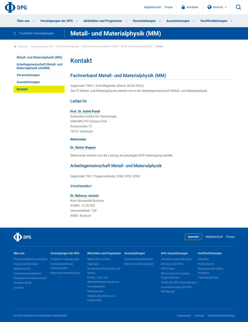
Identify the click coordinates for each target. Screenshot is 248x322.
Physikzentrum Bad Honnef (30, 278)
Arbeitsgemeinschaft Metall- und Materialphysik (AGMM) (39, 66)
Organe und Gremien (26, 263)
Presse (168, 7)
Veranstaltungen (144, 21)
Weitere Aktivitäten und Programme (101, 298)
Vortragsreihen (96, 286)
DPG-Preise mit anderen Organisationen (175, 275)
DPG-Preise (168, 268)
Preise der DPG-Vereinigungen (179, 282)
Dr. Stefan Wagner (83, 147)
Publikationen (206, 263)
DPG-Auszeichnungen (174, 253)
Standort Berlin (23, 282)
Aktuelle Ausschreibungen (176, 259)
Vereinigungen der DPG (56, 21)
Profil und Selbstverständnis (30, 259)
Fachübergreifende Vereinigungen (61, 266)
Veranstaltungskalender (138, 259)
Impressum (184, 315)
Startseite (21, 46)
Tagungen (93, 263)
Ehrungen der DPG (172, 263)
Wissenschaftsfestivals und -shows (104, 270)
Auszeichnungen (178, 21)
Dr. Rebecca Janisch (84, 196)
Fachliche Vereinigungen (67, 46)
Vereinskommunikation (27, 273)
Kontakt (22, 89)
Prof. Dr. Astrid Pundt (85, 111)
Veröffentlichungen (213, 21)
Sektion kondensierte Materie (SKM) (100, 46)
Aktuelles (203, 259)
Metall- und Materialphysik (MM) (137, 46)
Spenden (193, 236)
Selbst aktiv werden (98, 259)
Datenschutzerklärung (221, 315)
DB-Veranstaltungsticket (139, 263)
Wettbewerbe (95, 291)
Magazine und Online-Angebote (211, 270)
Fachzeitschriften (208, 277)
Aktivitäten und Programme (103, 21)
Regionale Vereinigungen (65, 272)
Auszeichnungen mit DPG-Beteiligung (176, 289)
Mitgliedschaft (152, 7)
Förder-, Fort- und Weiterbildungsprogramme (103, 279)
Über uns (23, 21)
